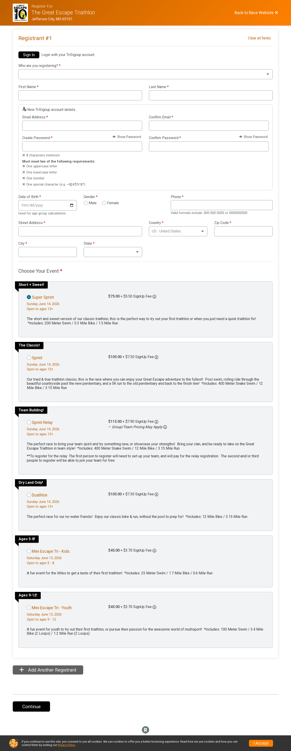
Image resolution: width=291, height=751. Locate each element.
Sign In (29, 55)
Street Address (31, 223)
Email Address (35, 117)
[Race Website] (22, 13)
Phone (177, 197)
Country (156, 223)
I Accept (260, 743)
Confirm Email (161, 117)
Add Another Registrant (48, 670)
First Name (28, 87)
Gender (91, 197)
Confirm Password (165, 138)
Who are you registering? (39, 66)
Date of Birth (29, 197)
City (22, 244)
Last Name (159, 87)
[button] (165, 427)
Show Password (127, 137)
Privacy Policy (66, 745)
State (89, 244)
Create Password (37, 138)
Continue (31, 706)
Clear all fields (259, 38)
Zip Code (222, 223)
